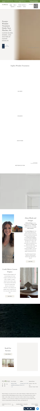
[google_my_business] (5, 386)
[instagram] (5, 384)
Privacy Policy (25, 404)
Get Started (36, 1)
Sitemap (22, 405)
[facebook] (2, 384)
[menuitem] (11, 5)
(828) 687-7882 (14, 383)
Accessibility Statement (19, 404)
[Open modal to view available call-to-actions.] (33, 408)
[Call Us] (25, 408)
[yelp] (7, 384)
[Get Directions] (27, 408)
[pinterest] (2, 386)
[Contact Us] (30, 408)
